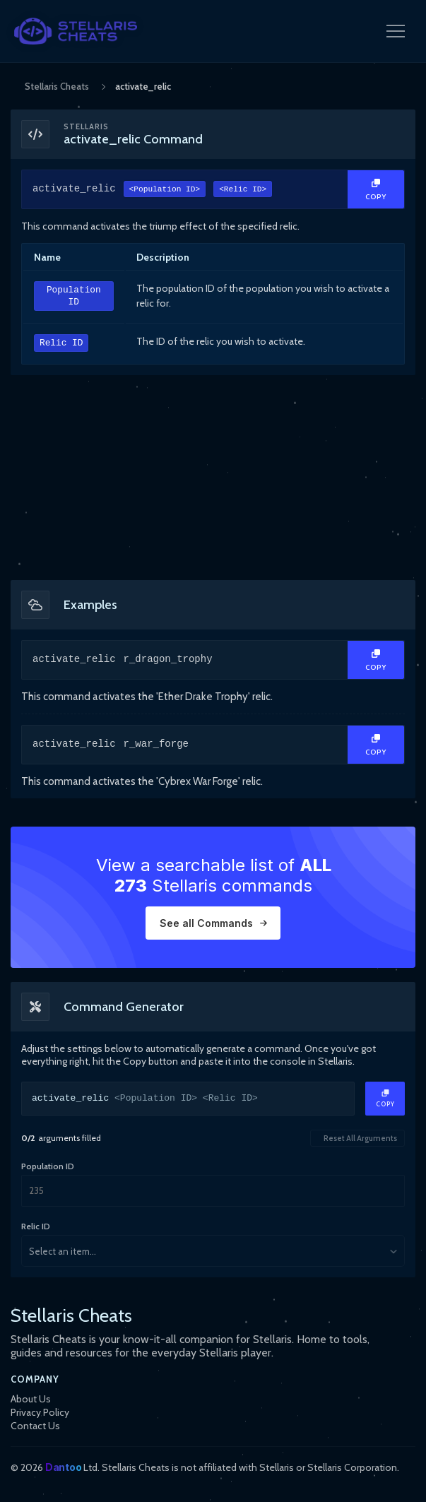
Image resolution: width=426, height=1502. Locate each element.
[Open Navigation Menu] (395, 31)
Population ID (74, 296)
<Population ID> (165, 190)
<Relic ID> (242, 190)
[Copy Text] (376, 189)
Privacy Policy (40, 1412)
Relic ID (61, 343)
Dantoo (63, 1467)
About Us (31, 1398)
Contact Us (35, 1425)
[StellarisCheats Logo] (75, 31)
